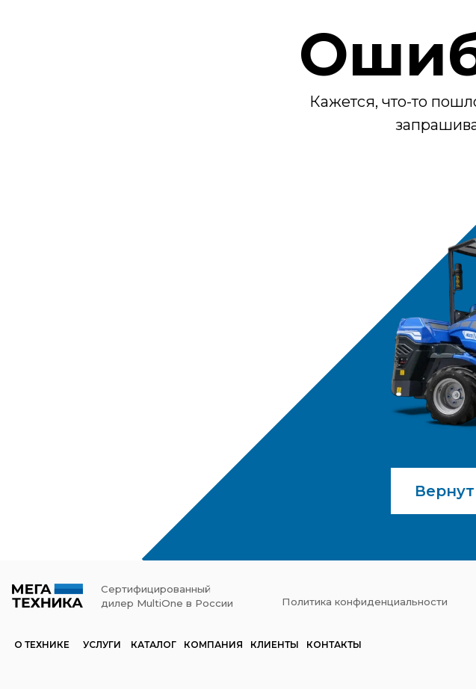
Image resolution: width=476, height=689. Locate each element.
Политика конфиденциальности (365, 602)
